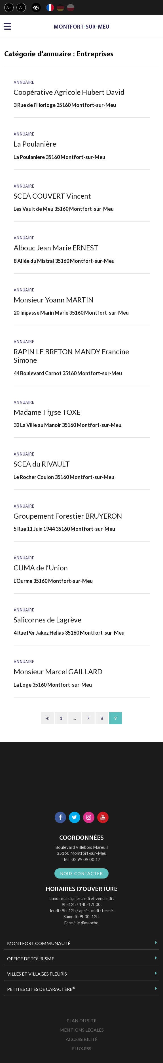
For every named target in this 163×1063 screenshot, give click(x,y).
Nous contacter (81, 873)
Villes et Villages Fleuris (37, 973)
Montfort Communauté (38, 943)
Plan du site (81, 1020)
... (74, 718)
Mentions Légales (82, 1029)
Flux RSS (81, 1048)
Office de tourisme (30, 958)
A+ (9, 7)
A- (21, 7)
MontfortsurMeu (81, 26)
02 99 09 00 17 (85, 859)
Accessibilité (82, 1039)
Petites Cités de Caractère (41, 989)
